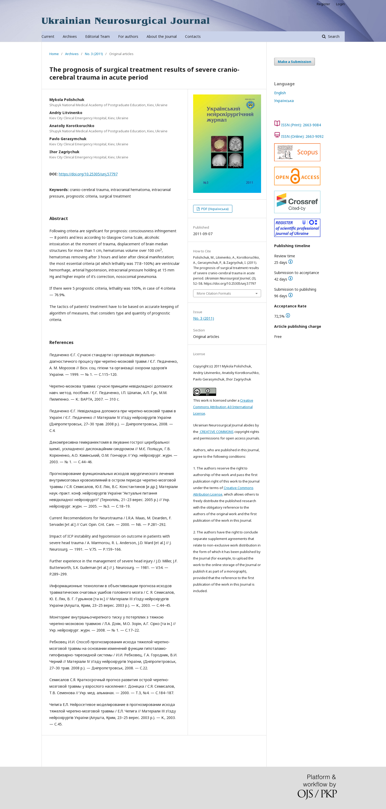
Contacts (193, 36)
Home (54, 53)
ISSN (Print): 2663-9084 (301, 124)
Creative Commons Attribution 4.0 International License (223, 407)
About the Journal (162, 36)
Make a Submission (294, 61)
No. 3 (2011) (94, 53)
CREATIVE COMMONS (216, 431)
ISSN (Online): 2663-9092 (302, 136)
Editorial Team (97, 36)
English (280, 92)
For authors (128, 36)
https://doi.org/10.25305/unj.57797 (88, 173)
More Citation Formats (214, 293)
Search (333, 36)
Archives (70, 36)
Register (323, 4)
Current (48, 36)
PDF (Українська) (214, 208)
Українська (284, 100)
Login (340, 4)
